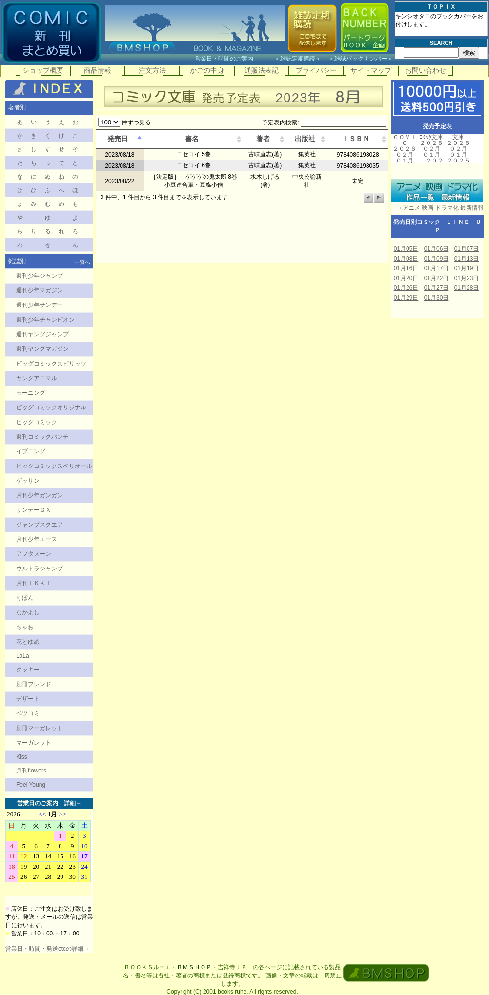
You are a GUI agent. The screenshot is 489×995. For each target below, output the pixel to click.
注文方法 (152, 70)
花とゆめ (28, 641)
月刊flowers (31, 770)
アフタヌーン (33, 553)
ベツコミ (28, 713)
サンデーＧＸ (33, 510)
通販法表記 (261, 70)
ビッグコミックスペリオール (54, 466)
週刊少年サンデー (39, 305)
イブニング (30, 451)
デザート (28, 698)
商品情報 (97, 70)
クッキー (28, 669)
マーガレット (33, 742)
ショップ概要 (42, 70)
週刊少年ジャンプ (39, 275)
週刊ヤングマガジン (42, 348)
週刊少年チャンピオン (45, 319)
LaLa (22, 655)
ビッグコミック (36, 422)
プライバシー (316, 70)
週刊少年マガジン (39, 290)
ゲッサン (28, 480)
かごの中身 (207, 70)
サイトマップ (370, 70)
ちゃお (25, 627)
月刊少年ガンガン (39, 495)
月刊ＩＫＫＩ (33, 583)
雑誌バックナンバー (360, 58)
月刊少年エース (36, 539)
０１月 (404, 160)
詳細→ (73, 803)
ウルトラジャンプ (39, 568)
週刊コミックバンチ (42, 436)
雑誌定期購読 (297, 58)
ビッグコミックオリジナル (51, 407)
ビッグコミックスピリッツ (51, 363)
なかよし (28, 612)
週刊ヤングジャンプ (42, 334)
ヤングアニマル (36, 378)
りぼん (25, 597)
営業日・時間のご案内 (233, 58)
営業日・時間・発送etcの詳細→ (47, 948)
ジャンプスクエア (39, 524)
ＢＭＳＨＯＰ (194, 967)
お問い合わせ (425, 70)
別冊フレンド (33, 684)
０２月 (404, 154)
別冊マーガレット (39, 728)
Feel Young (30, 784)
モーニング (30, 392)
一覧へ (82, 262)
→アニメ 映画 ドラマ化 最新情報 (437, 207)
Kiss (21, 756)
